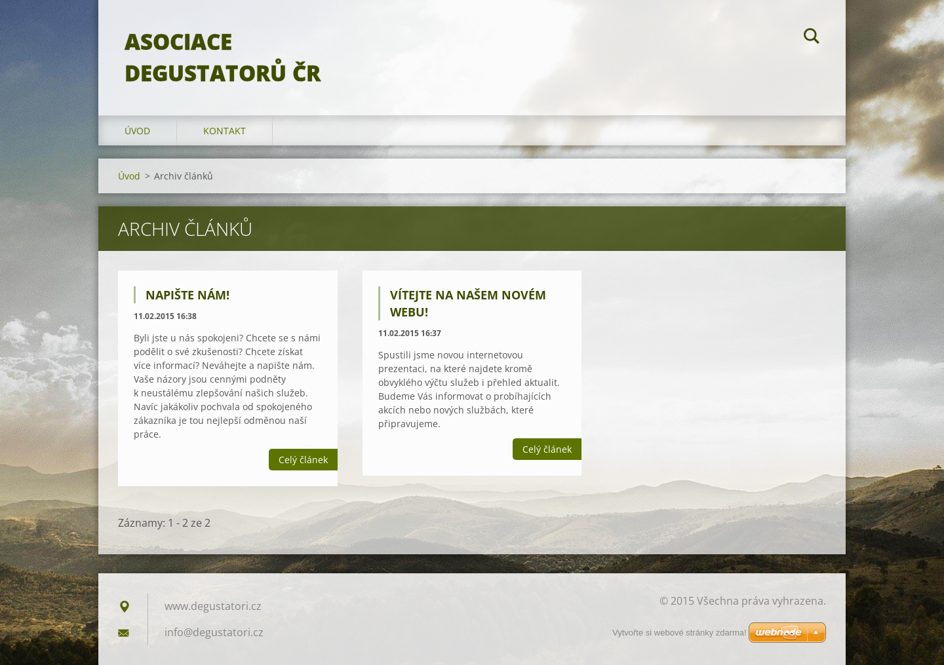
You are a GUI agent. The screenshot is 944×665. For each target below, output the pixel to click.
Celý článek (303, 459)
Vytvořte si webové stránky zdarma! (679, 632)
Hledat (811, 38)
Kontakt (224, 130)
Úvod (137, 130)
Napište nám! (187, 295)
